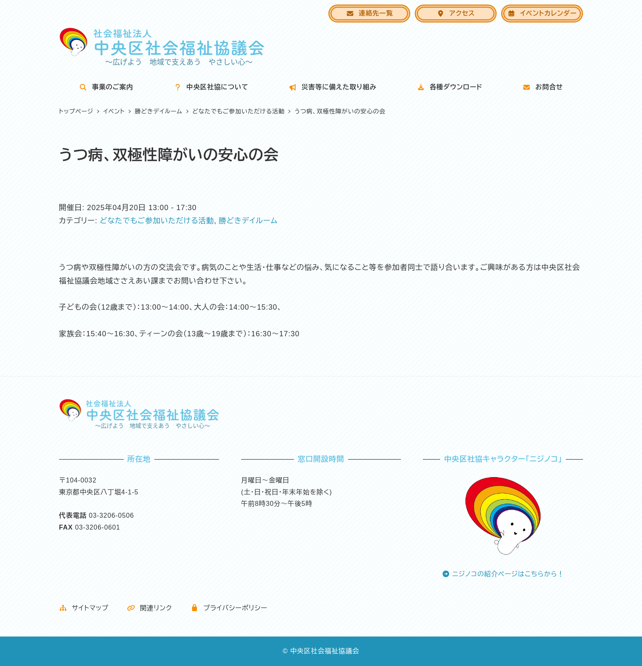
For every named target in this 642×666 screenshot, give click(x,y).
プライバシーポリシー (228, 608)
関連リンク (149, 608)
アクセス (455, 13)
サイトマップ (84, 608)
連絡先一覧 (369, 13)
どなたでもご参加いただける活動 (157, 221)
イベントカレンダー (541, 13)
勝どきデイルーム (248, 221)
